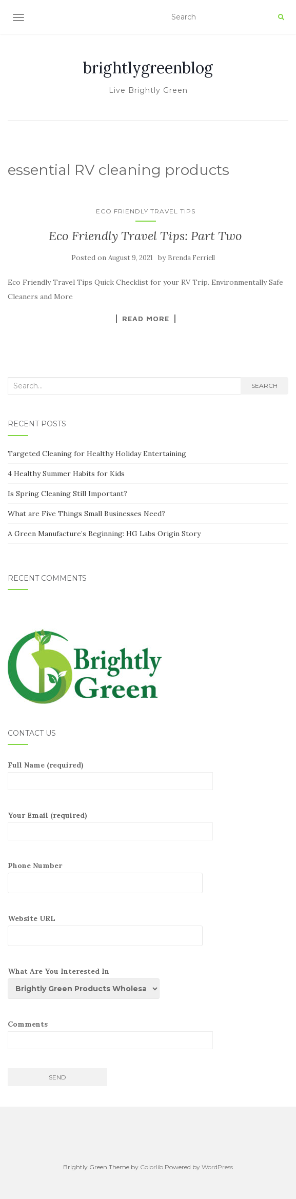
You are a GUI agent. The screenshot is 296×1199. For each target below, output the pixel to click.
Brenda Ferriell (191, 257)
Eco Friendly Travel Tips (145, 211)
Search (264, 385)
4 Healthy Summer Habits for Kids (66, 473)
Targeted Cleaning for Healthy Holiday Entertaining (97, 453)
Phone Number (110, 877)
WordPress (217, 1167)
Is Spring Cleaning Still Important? (67, 493)
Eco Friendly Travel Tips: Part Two (145, 236)
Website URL (110, 930)
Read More (145, 319)
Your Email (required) (110, 825)
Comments (110, 1034)
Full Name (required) (110, 775)
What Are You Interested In (88, 983)
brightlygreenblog (148, 67)
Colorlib (151, 1167)
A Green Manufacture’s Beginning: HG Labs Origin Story (104, 533)
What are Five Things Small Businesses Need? (86, 513)
